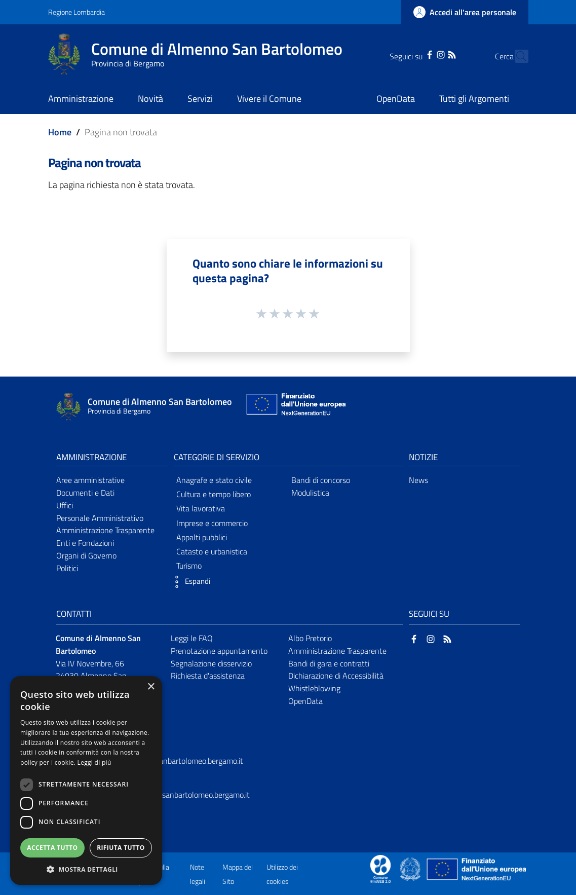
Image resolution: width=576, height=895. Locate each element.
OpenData (305, 701)
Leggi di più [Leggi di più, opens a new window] (94, 762)
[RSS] (434, 54)
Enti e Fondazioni (85, 543)
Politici (67, 568)
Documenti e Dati (85, 493)
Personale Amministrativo (99, 518)
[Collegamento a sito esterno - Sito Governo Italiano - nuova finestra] (411, 868)
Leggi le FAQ (192, 638)
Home (59, 132)
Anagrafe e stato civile (214, 480)
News (418, 480)
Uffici (64, 505)
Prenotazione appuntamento (219, 651)
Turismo (189, 566)
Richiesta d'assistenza (208, 675)
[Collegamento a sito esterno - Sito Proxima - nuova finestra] (380, 868)
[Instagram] (422, 54)
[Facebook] (412, 54)
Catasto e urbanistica (211, 551)
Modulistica (310, 493)
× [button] (151, 687)
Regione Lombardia (76, 12)
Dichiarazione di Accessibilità (335, 675)
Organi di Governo (86, 555)
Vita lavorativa (200, 508)
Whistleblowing (314, 688)
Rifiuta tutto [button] (121, 847)
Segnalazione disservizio (211, 663)
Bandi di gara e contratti (328, 663)
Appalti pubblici (201, 537)
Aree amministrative (90, 480)
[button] (189, 582)
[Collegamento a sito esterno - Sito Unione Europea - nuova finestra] (294, 407)
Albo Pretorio (310, 638)
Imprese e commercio (212, 523)
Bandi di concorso (320, 480)
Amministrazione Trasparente (105, 530)
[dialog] (86, 780)
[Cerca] (516, 56)
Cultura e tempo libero (213, 494)
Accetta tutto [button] (52, 847)
